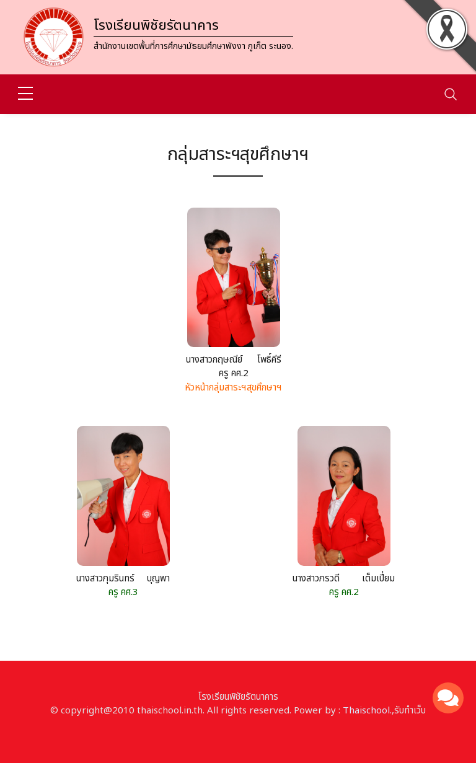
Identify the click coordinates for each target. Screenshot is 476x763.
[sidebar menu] (25, 94)
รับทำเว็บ (410, 710)
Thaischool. (367, 710)
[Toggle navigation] (450, 94)
